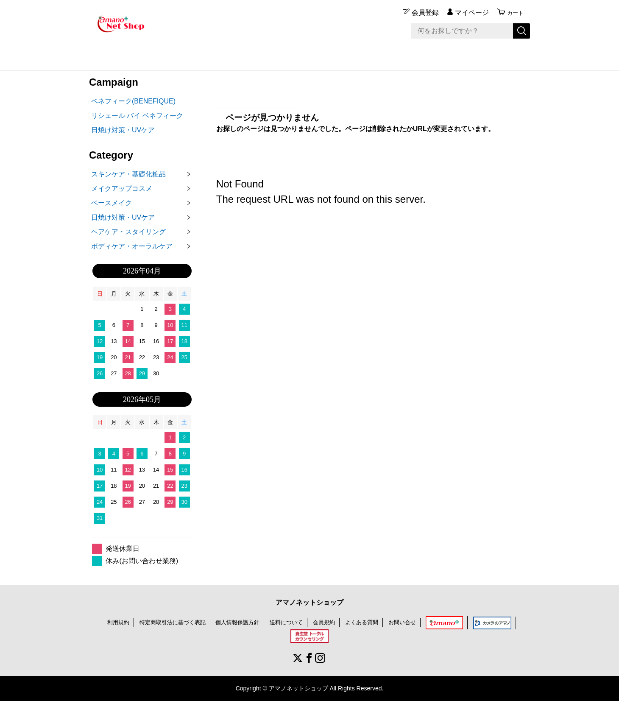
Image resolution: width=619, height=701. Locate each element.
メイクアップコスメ (121, 188)
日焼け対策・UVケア (123, 130)
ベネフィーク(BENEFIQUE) (133, 101)
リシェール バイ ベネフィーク (137, 115)
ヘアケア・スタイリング (128, 231)
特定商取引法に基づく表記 (167, 622)
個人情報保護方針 (236, 622)
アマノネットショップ (309, 602)
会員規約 (328, 622)
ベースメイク (111, 203)
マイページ (468, 12)
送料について (288, 622)
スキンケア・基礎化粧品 (128, 174)
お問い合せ (410, 622)
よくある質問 (367, 622)
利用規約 (109, 622)
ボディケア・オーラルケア (132, 246)
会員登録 (421, 12)
